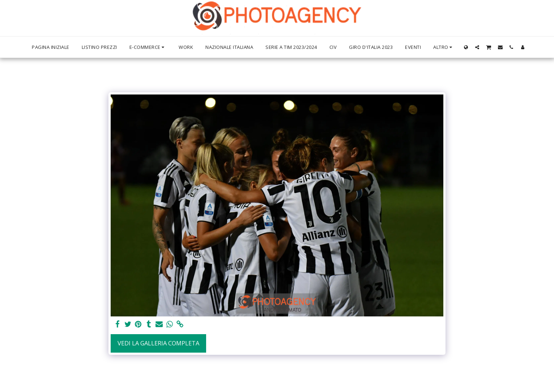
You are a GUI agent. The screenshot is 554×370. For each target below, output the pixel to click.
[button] (477, 47)
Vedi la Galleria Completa (158, 343)
